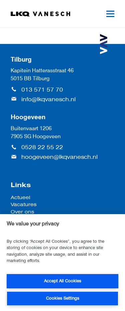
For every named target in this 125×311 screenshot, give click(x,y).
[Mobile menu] (110, 13)
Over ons (22, 211)
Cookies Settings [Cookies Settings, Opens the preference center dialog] (62, 298)
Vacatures (24, 204)
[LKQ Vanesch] (41, 14)
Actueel (20, 197)
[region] (62, 262)
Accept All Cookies (62, 280)
